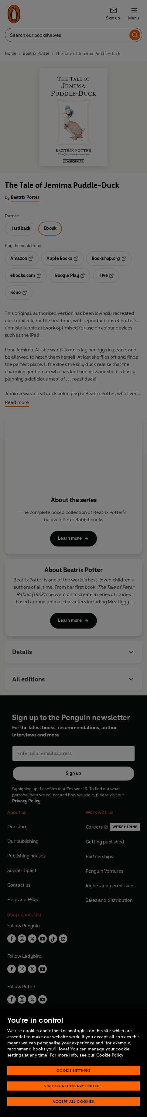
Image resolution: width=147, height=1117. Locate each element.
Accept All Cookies (73, 1101)
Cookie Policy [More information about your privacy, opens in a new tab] (109, 1055)
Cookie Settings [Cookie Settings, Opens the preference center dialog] (73, 1070)
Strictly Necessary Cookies (73, 1086)
